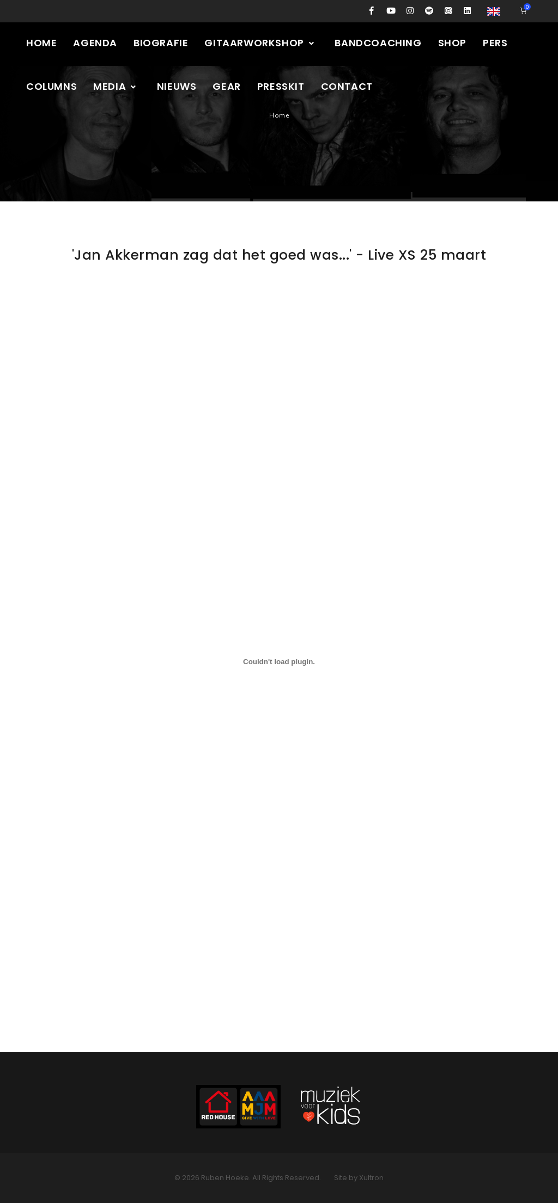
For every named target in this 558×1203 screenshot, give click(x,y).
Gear (226, 86)
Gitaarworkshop (259, 43)
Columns (51, 86)
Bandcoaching (378, 43)
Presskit (281, 86)
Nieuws (177, 86)
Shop (452, 43)
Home (41, 43)
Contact (347, 86)
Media (115, 86)
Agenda (95, 43)
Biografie (161, 43)
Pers (495, 43)
